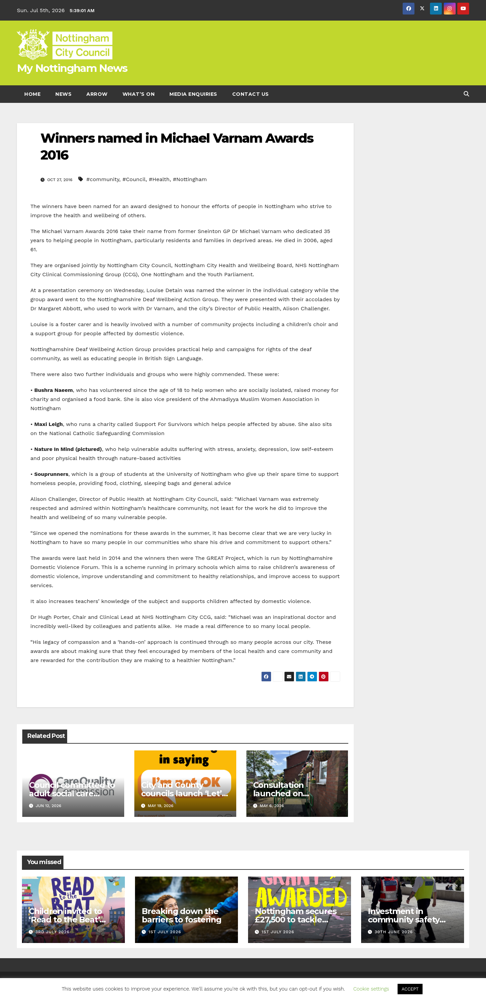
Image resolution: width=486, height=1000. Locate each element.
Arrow (97, 94)
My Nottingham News (72, 68)
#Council (134, 179)
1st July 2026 (164, 932)
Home (32, 94)
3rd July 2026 (52, 932)
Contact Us (250, 94)
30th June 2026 (394, 932)
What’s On (139, 94)
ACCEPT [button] (410, 989)
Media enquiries (193, 94)
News (63, 94)
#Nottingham (190, 179)
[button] (466, 94)
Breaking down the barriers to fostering (181, 915)
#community (102, 179)
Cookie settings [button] (371, 989)
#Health (159, 179)
